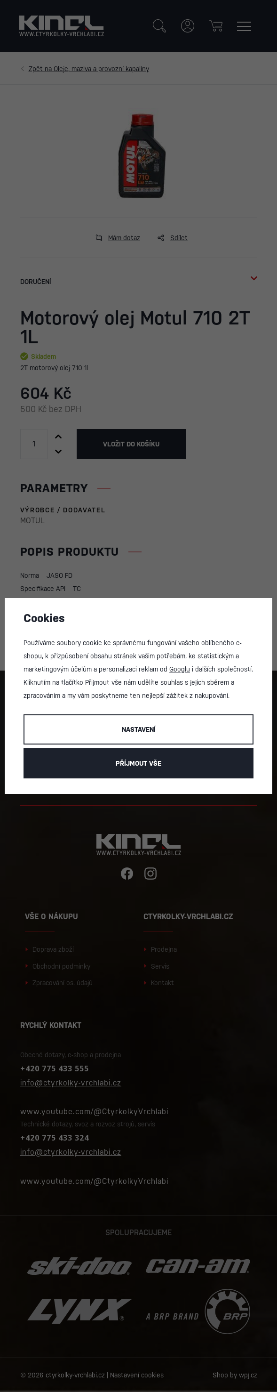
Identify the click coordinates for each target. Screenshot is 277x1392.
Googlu (179, 669)
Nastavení (139, 729)
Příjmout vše (138, 763)
